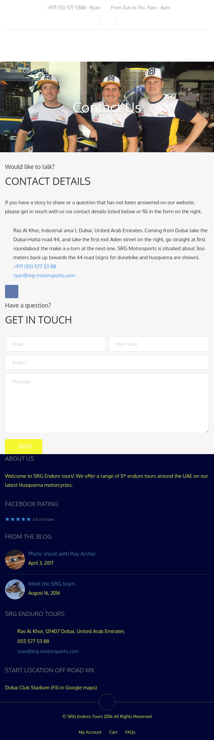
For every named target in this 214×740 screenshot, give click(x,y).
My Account (90, 732)
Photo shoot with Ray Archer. (62, 553)
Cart (113, 732)
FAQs (130, 732)
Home (12, 71)
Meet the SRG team (51, 583)
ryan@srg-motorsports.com (48, 651)
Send (25, 446)
